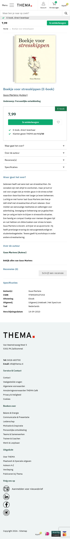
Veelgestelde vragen (12, 382)
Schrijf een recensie (53, 273)
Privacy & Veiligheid (12, 394)
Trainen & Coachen (11, 438)
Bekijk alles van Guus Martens (17, 260)
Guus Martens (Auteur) (15, 95)
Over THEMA (9, 456)
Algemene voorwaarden (14, 386)
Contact (6, 377)
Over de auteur (12, 152)
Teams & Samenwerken (14, 434)
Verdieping (8, 469)
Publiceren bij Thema (12, 474)
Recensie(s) (11, 160)
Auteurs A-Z (8, 465)
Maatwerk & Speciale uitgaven (17, 461)
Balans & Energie (11, 413)
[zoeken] (66, 13)
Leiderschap (9, 421)
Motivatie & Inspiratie (13, 425)
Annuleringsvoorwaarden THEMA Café (20, 390)
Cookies (6, 399)
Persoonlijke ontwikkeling (28, 101)
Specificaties (11, 167)
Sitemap (23, 531)
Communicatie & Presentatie (16, 417)
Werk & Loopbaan (11, 443)
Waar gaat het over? (14, 145)
